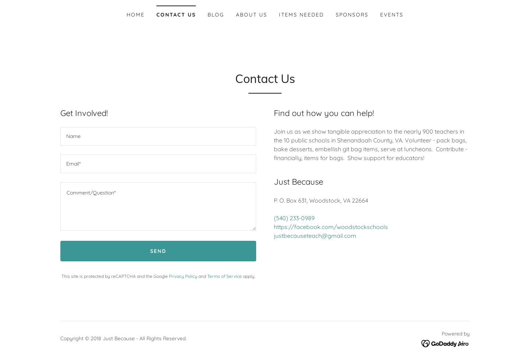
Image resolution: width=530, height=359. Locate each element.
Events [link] (391, 14)
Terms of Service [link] (224, 276)
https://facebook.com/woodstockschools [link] (331, 227)
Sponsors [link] (352, 14)
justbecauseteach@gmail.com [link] (315, 235)
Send (158, 251)
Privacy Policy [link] (183, 276)
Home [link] (136, 14)
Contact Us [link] (176, 14)
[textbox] (158, 136)
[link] (445, 343)
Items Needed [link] (301, 14)
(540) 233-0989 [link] (294, 218)
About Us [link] (251, 14)
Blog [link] (216, 14)
